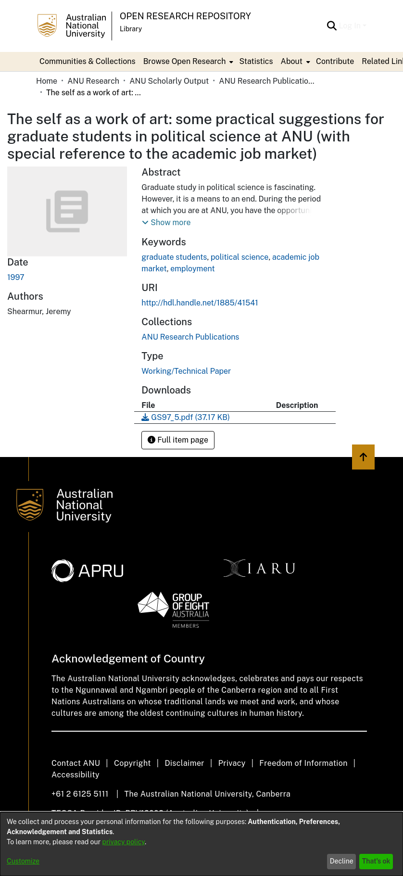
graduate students (174, 257)
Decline (341, 861)
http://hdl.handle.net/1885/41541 (199, 302)
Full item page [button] (178, 439)
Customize (23, 861)
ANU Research (93, 81)
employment (192, 268)
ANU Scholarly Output (169, 81)
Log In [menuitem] (350, 25)
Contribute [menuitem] (335, 61)
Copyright (132, 763)
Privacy (232, 763)
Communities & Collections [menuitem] (87, 61)
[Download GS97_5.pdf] (185, 417)
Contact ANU (75, 763)
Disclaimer (184, 763)
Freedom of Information (303, 763)
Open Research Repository (185, 16)
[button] (166, 222)
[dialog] (201, 844)
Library (131, 29)
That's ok (376, 861)
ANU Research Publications (267, 81)
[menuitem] (187, 61)
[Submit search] (332, 26)
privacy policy (123, 842)
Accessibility (75, 774)
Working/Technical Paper (186, 371)
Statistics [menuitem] (256, 61)
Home (46, 81)
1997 (16, 277)
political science (239, 257)
